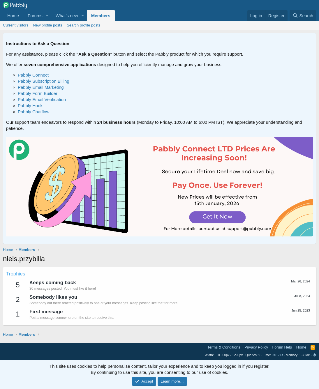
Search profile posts (83, 25)
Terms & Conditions (223, 347)
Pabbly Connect (33, 75)
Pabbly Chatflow (33, 111)
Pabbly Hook (30, 105)
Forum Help (282, 347)
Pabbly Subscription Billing (43, 81)
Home (13, 15)
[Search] (303, 15)
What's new (67, 15)
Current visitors (15, 25)
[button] (47, 15)
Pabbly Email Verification (42, 99)
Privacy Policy (256, 347)
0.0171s (277, 355)
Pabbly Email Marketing (41, 87)
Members (100, 15)
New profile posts (47, 25)
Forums (35, 15)
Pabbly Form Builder (37, 93)
